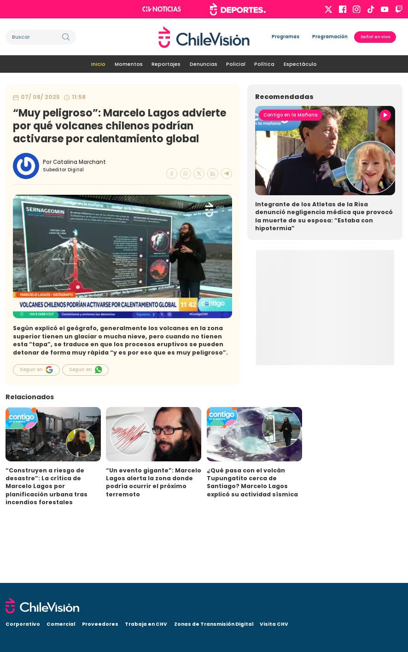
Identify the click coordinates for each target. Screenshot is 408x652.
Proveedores (100, 624)
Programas (285, 37)
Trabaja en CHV (146, 624)
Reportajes (166, 64)
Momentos (129, 64)
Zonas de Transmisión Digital (213, 624)
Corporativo (23, 624)
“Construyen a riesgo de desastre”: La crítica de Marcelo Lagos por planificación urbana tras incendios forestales (46, 486)
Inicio (98, 64)
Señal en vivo (375, 37)
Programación (330, 37)
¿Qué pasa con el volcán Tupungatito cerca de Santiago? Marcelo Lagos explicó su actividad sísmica (252, 482)
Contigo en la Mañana (290, 115)
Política (264, 64)
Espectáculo (300, 64)
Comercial (61, 624)
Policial (235, 64)
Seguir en (36, 370)
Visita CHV (274, 624)
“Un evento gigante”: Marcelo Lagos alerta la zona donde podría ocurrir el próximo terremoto (153, 482)
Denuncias (203, 64)
